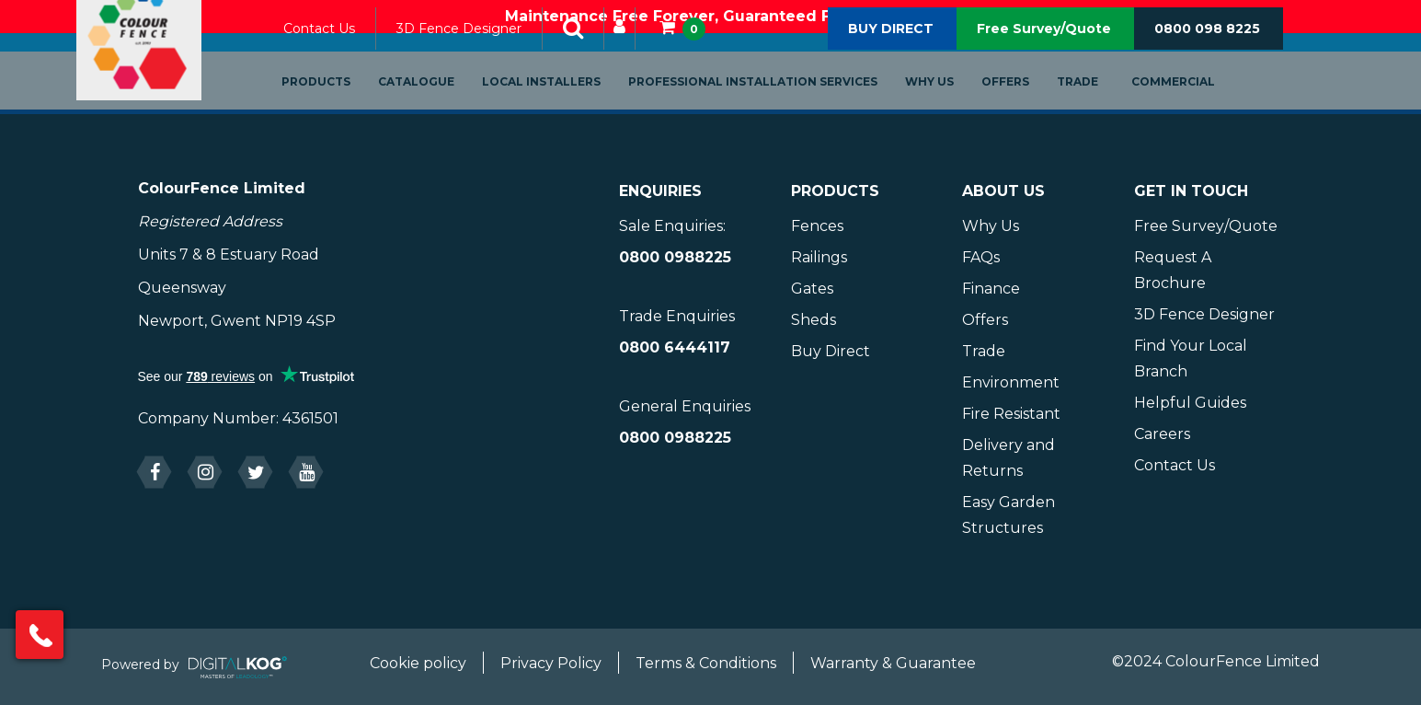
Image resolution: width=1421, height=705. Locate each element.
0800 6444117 (674, 347)
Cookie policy (418, 663)
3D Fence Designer (479, 54)
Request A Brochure (1172, 270)
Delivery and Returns (1008, 458)
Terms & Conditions (706, 663)
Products (336, 107)
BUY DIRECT (891, 54)
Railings (819, 257)
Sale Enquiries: (672, 226)
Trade (1097, 107)
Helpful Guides (1190, 402)
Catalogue (436, 107)
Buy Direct (830, 351)
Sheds (813, 320)
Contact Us (339, 54)
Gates (812, 288)
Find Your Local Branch (1190, 358)
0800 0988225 (675, 257)
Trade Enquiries (677, 316)
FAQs (981, 257)
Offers (1025, 107)
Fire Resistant (1011, 413)
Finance (991, 288)
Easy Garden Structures (1008, 515)
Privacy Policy (551, 663)
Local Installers (561, 107)
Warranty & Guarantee (893, 663)
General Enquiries (685, 406)
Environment (1011, 382)
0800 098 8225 (1207, 54)
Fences (817, 226)
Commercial (1193, 107)
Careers (1162, 434)
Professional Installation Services (773, 107)
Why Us (949, 107)
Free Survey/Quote (1044, 54)
